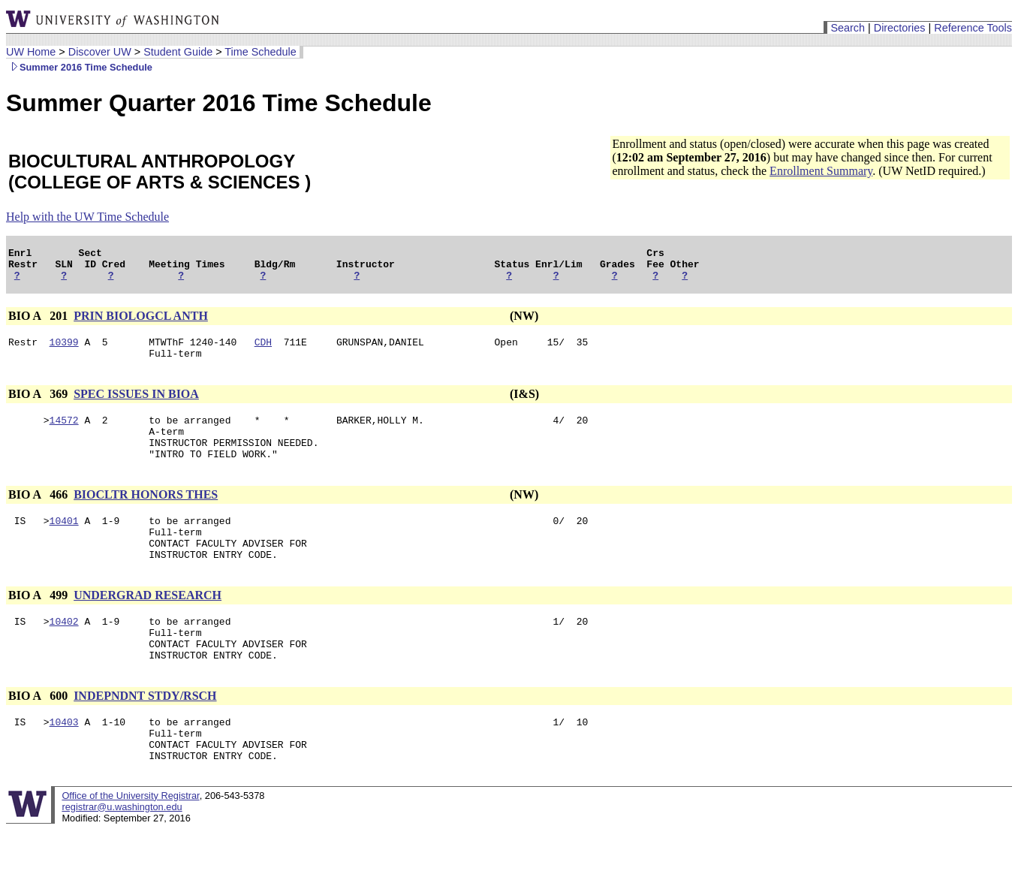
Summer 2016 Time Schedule (79, 67)
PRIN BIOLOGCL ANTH (141, 322)
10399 (64, 350)
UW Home (31, 52)
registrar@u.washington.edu (122, 854)
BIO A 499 (39, 624)
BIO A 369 (39, 405)
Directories (900, 28)
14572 (64, 433)
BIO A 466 (39, 514)
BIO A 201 (39, 322)
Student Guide (177, 52)
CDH (263, 350)
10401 (64, 543)
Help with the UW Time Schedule (87, 216)
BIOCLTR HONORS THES (146, 514)
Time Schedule (260, 52)
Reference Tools (973, 28)
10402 (64, 652)
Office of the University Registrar (130, 842)
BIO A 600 (39, 734)
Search (847, 28)
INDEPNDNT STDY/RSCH (145, 734)
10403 (64, 762)
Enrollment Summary (821, 170)
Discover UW (99, 52)
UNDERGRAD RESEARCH (147, 624)
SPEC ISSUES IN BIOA (136, 405)
